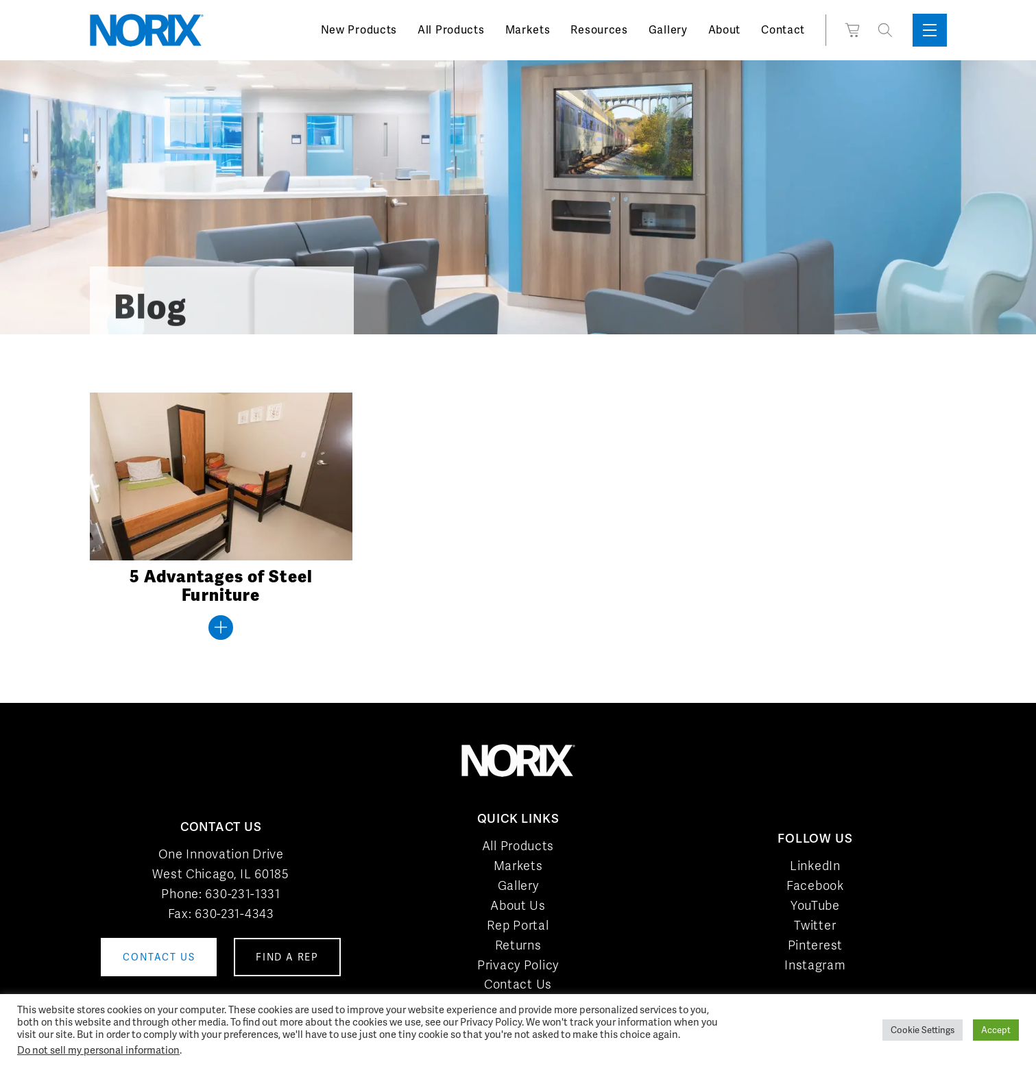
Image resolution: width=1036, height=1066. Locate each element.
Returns (518, 945)
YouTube (815, 905)
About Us (518, 905)
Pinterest (815, 945)
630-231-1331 (242, 894)
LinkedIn (815, 865)
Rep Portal (518, 925)
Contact (783, 30)
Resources (598, 30)
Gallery (668, 30)
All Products (451, 30)
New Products (359, 30)
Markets (528, 30)
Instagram (814, 965)
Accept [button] (996, 1030)
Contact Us (518, 984)
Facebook (815, 885)
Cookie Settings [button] (922, 1030)
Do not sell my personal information (98, 1049)
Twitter (815, 925)
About (724, 30)
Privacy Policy (518, 965)
